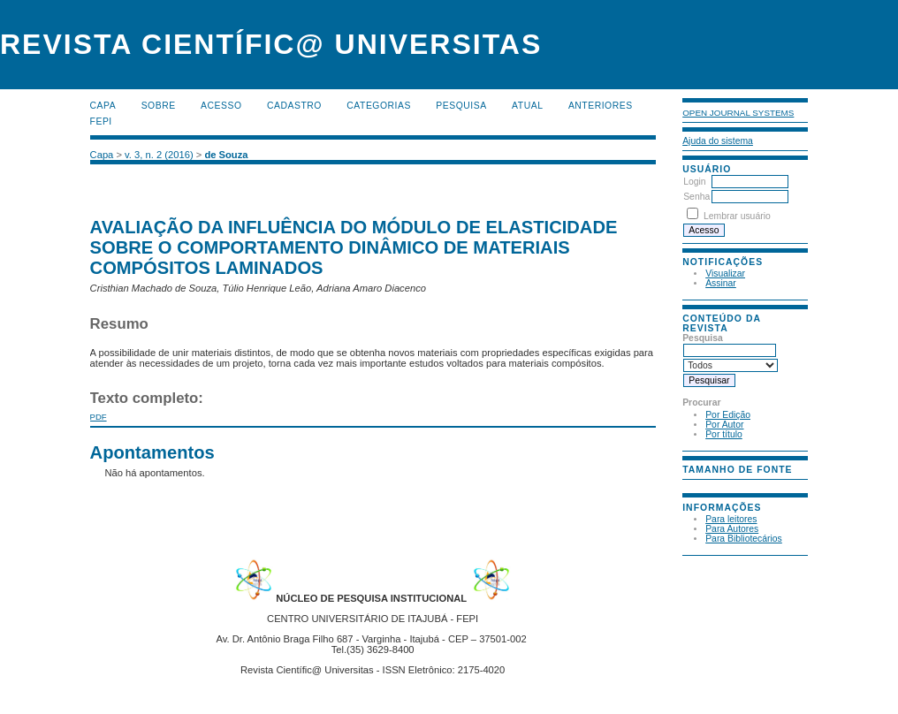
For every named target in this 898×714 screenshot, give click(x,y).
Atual (527, 105)
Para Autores (731, 529)
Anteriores (600, 105)
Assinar (720, 283)
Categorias (378, 105)
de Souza (225, 154)
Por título (723, 434)
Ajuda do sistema (717, 141)
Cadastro (294, 105)
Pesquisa (461, 105)
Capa (103, 105)
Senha (696, 196)
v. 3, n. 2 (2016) (159, 154)
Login (694, 181)
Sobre (158, 105)
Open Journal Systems (738, 113)
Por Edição (727, 415)
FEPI (101, 121)
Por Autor (724, 424)
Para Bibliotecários (743, 538)
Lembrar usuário (737, 216)
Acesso (221, 105)
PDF (98, 417)
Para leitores (731, 519)
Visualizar (725, 273)
